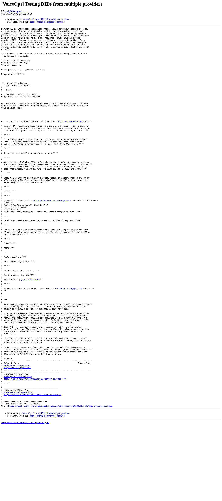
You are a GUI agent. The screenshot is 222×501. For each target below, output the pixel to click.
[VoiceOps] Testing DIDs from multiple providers (46, 19)
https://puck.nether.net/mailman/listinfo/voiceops (32, 468)
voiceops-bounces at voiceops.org (52, 235)
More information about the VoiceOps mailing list (25, 498)
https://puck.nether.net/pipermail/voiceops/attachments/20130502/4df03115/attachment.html (60, 481)
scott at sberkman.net (70, 140)
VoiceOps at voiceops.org (18, 446)
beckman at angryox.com (69, 340)
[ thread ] (40, 21)
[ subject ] (50, 21)
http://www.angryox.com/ (17, 435)
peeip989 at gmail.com (16, 11)
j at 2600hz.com (30, 330)
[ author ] (60, 21)
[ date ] (32, 21)
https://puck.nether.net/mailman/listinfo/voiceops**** (35, 449)
